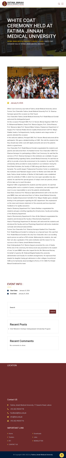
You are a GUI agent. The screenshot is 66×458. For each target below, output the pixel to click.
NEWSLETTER (38, 441)
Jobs (35, 437)
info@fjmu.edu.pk (16, 417)
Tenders (11, 437)
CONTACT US (13, 444)
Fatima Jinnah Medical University (42, 455)
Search (12, 307)
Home (11, 433)
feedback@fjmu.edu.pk (18, 413)
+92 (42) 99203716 (17, 421)
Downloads (37, 433)
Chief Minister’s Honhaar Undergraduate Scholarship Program (30, 329)
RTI (10, 441)
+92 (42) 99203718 (17, 409)
